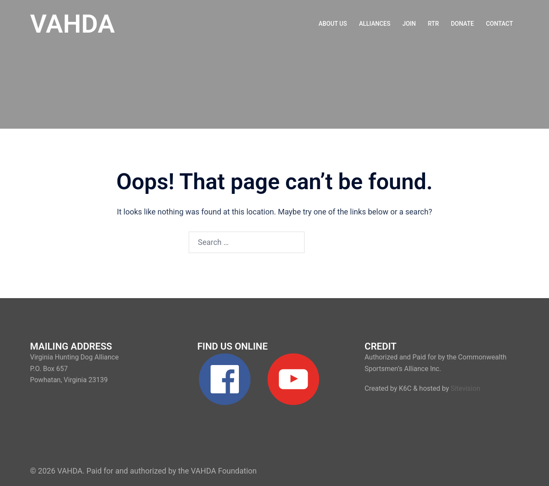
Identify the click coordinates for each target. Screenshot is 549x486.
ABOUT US (333, 23)
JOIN (409, 23)
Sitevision (465, 388)
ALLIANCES (374, 23)
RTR (433, 23)
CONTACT (499, 23)
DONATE (462, 23)
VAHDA (72, 24)
